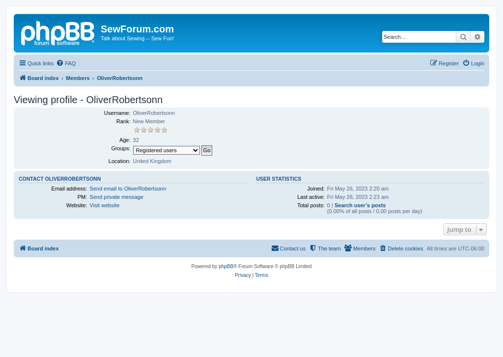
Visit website (104, 205)
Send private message (116, 197)
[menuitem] (66, 63)
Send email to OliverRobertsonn (127, 189)
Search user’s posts (360, 205)
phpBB (226, 266)
